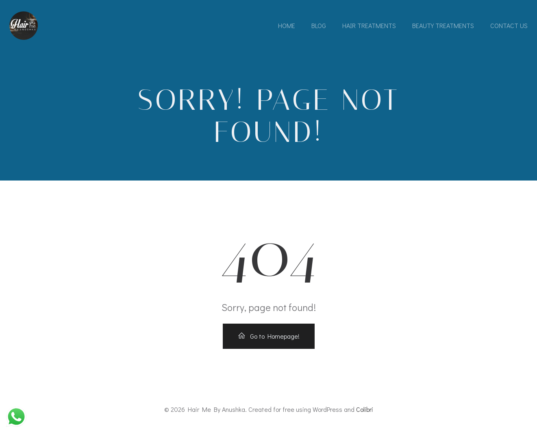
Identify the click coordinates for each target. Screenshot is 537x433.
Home (286, 25)
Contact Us (509, 25)
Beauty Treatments (443, 25)
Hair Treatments (369, 25)
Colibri (364, 409)
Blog (318, 25)
